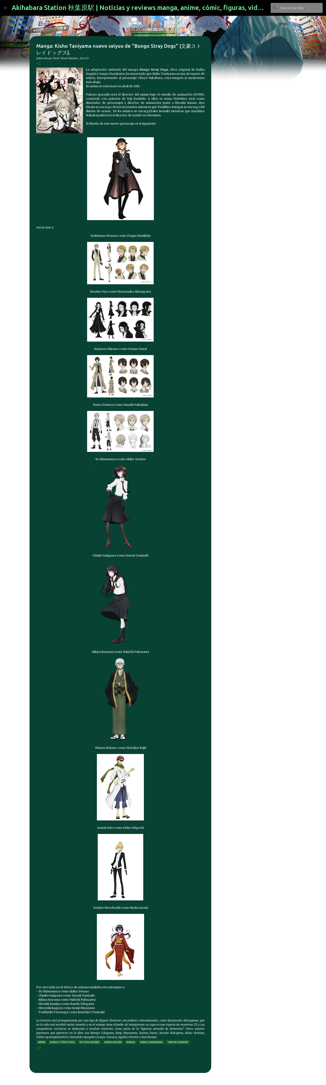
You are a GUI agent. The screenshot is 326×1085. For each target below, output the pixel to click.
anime (41, 1042)
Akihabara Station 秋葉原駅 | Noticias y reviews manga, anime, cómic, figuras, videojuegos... (152, 7)
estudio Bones (90, 1042)
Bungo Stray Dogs (62, 1042)
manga (130, 1042)
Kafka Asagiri (113, 1042)
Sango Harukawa (151, 1042)
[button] (38, 63)
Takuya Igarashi (177, 1042)
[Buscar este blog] (301, 8)
